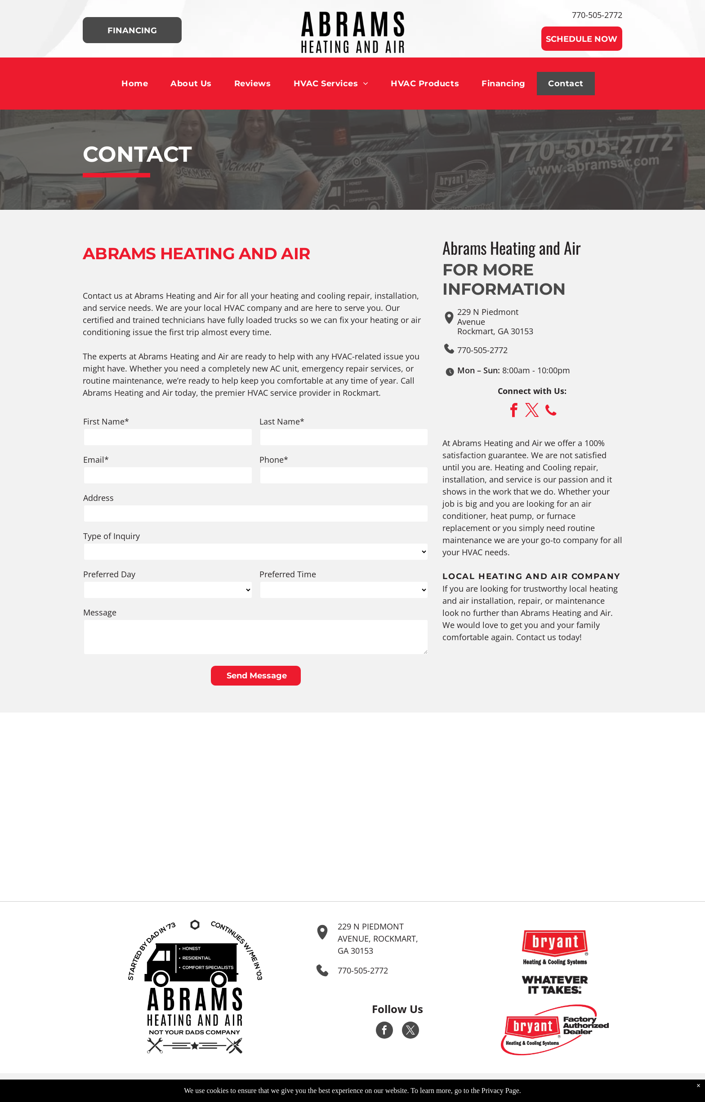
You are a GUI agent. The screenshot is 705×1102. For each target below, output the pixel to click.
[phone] (551, 412)
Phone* (273, 459)
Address (98, 497)
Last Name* (281, 421)
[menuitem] (134, 83)
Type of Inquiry (111, 536)
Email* (96, 459)
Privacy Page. (501, 1094)
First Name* (106, 421)
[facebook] (514, 412)
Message (99, 612)
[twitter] (532, 412)
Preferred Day (109, 574)
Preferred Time (287, 574)
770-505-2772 (597, 14)
